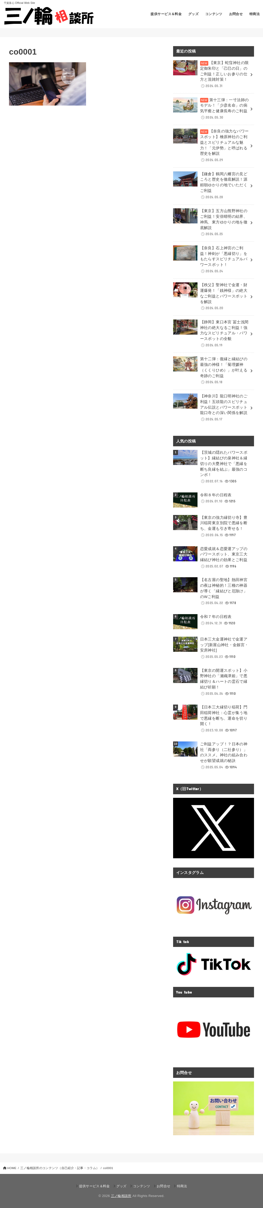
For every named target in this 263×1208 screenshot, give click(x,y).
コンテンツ (213, 14)
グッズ (193, 14)
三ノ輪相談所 (121, 1196)
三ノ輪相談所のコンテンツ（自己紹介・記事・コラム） (59, 1168)
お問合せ (236, 14)
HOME (11, 1168)
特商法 (254, 14)
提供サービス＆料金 (166, 14)
